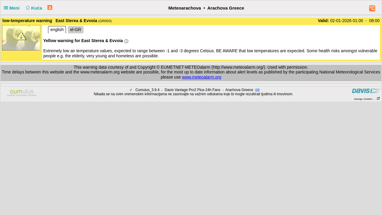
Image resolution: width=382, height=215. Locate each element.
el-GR (75, 29)
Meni (13, 7)
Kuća (33, 7)
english (57, 29)
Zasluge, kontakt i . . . (367, 99)
